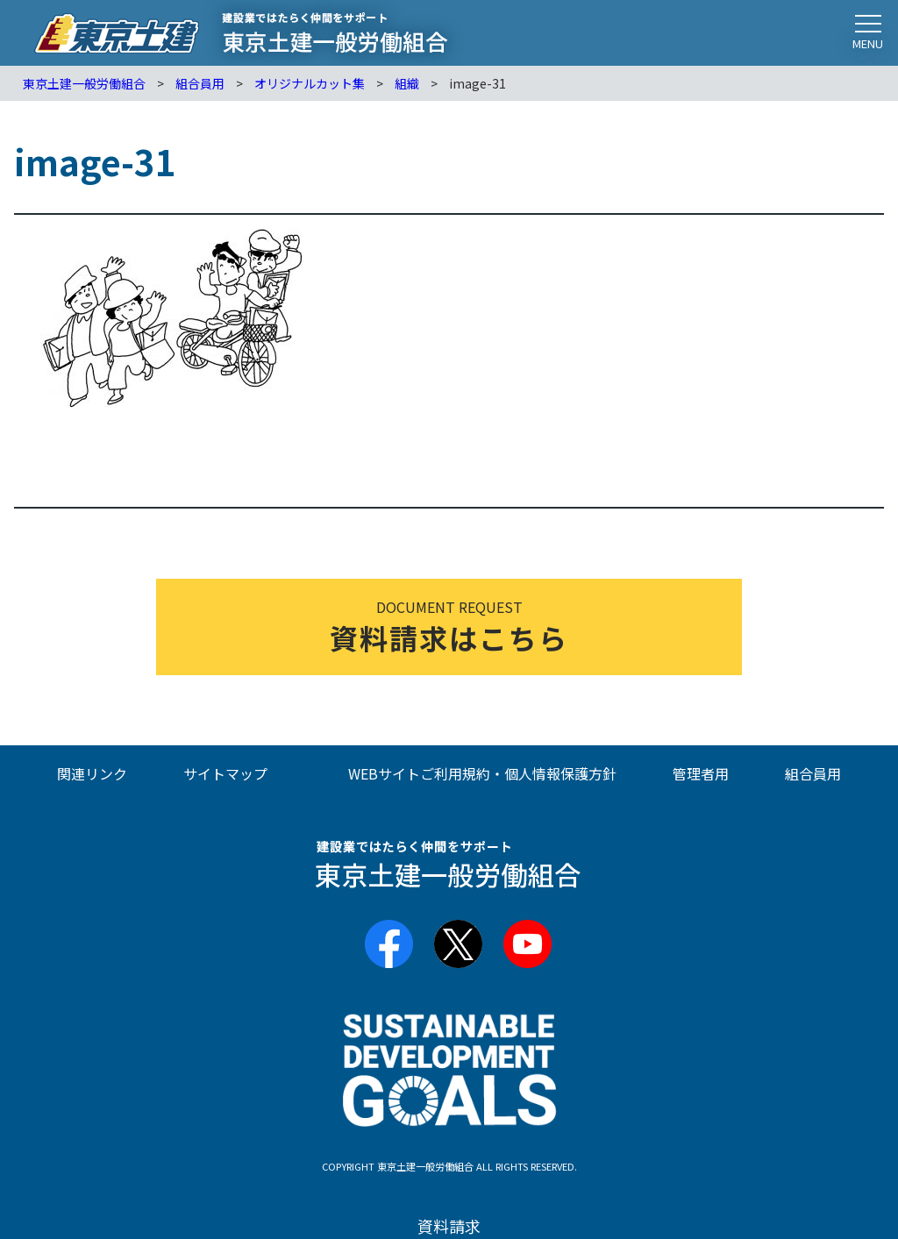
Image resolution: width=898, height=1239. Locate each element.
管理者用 (701, 773)
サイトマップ (225, 773)
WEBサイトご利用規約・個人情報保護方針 (482, 773)
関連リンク (92, 773)
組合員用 (813, 773)
